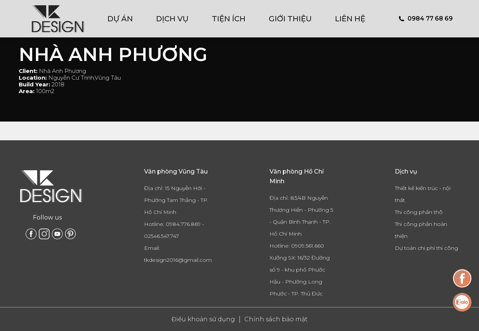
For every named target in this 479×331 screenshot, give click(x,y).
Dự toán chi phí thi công (426, 248)
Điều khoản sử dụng (203, 319)
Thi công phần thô (419, 212)
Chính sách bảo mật (276, 319)
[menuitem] (125, 19)
